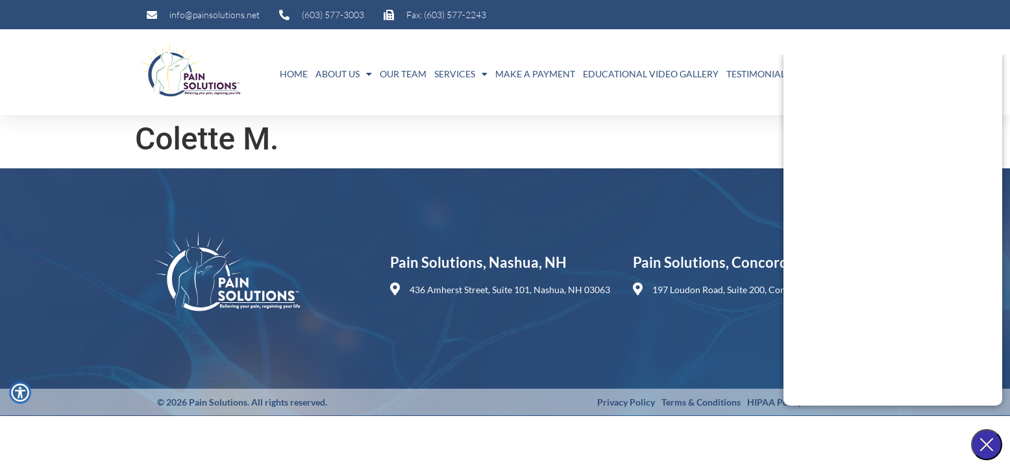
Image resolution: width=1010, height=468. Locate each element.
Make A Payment (535, 73)
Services (460, 74)
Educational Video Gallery (651, 73)
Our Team (403, 73)
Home (294, 73)
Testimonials (758, 73)
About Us (343, 74)
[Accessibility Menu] (20, 392)
